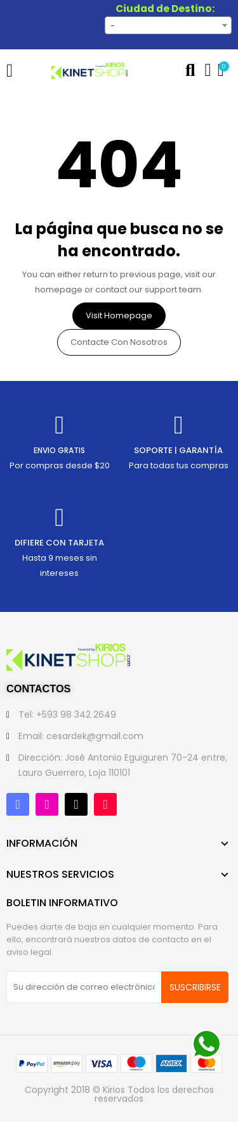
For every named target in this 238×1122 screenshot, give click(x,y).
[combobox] (168, 25)
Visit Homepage (119, 315)
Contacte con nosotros (119, 342)
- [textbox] (112, 26)
